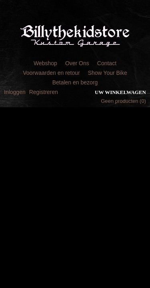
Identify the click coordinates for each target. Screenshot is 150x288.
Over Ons (77, 63)
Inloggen (15, 92)
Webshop (45, 63)
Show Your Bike (107, 73)
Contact (106, 63)
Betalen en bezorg (75, 82)
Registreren (43, 92)
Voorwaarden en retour (51, 73)
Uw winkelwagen (120, 92)
